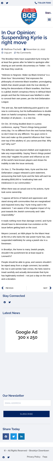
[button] (49, 19)
